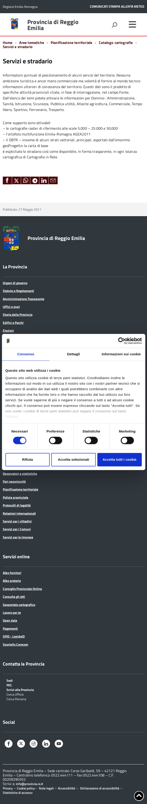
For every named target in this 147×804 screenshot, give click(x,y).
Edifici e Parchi (13, 322)
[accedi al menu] (132, 24)
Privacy (8, 788)
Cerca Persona (16, 699)
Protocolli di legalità (17, 505)
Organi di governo (15, 282)
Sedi (9, 680)
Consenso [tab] (25, 354)
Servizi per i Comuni (17, 529)
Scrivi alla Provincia (20, 689)
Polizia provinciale (15, 497)
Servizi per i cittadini (17, 521)
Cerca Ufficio (15, 694)
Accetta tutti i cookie (120, 460)
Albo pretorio (12, 580)
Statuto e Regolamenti (18, 290)
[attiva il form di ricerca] (114, 25)
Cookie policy (26, 788)
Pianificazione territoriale (71, 42)
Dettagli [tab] (73, 354)
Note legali (46, 788)
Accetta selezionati (73, 460)
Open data (10, 620)
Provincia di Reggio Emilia (52, 25)
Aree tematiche (31, 42)
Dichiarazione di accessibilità (99, 788)
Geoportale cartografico (19, 604)
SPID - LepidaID (14, 636)
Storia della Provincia (17, 314)
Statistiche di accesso (17, 792)
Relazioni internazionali (19, 513)
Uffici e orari (11, 306)
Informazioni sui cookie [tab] (121, 354)
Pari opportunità (14, 481)
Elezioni (8, 330)
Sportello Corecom (15, 644)
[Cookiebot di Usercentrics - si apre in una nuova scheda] (121, 340)
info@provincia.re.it (29, 784)
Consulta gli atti (14, 596)
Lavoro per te (12, 612)
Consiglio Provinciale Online (22, 588)
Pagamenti (10, 628)
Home (8, 42)
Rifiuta (27, 460)
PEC (9, 685)
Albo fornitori (12, 572)
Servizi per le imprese (18, 537)
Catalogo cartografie (116, 42)
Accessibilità (66, 788)
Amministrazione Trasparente (23, 298)
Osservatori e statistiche (20, 473)
